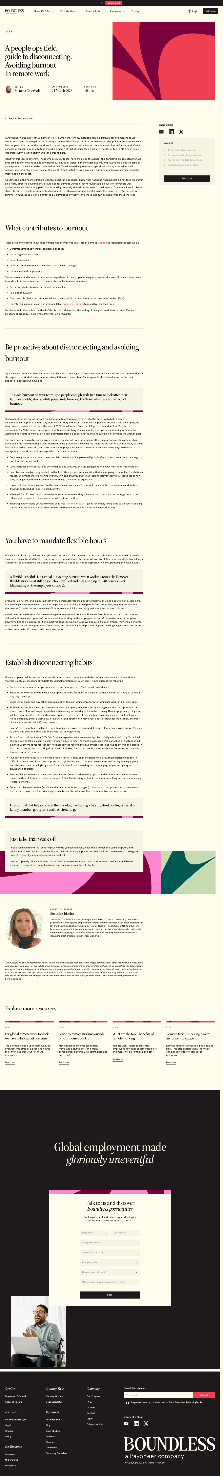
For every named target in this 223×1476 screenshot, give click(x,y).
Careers (91, 1407)
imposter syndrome (72, 303)
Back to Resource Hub (21, 118)
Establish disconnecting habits (183, 165)
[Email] (126, 1423)
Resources (117, 11)
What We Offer (44, 11)
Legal (8, 1425)
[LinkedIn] (136, 1423)
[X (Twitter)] (146, 1423)
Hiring (8, 1436)
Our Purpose (93, 1396)
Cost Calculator (54, 1402)
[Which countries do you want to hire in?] (110, 1282)
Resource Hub (53, 1419)
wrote (48, 373)
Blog (48, 1425)
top (97, 430)
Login (90, 1418)
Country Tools (94, 11)
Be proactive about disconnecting (185, 155)
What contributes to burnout (182, 150)
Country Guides (54, 1396)
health (40, 757)
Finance (9, 1431)
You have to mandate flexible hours (185, 160)
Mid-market (11, 1460)
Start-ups (10, 1454)
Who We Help (69, 11)
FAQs (89, 1402)
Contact (91, 1413)
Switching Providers (56, 1453)
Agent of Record (13, 1402)
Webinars (51, 1436)
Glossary (50, 1442)
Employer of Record (15, 1396)
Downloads (51, 1447)
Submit (204, 1395)
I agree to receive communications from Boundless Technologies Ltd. (167, 1402)
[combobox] (110, 1282)
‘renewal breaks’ (75, 503)
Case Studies (53, 1431)
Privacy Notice (95, 1424)
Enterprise (10, 1465)
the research (97, 787)
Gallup (101, 242)
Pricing (135, 11)
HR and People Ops (15, 1419)
